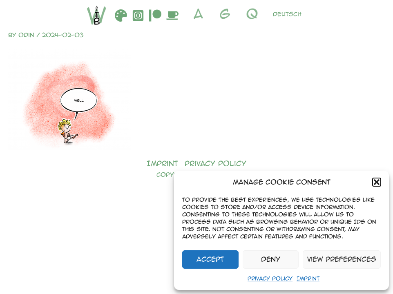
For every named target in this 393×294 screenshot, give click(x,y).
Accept (210, 259)
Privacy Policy (270, 278)
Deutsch (287, 14)
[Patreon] (155, 15)
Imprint (308, 278)
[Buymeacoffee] (172, 15)
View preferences (341, 259)
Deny (270, 259)
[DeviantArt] (121, 15)
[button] (377, 182)
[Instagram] (138, 15)
